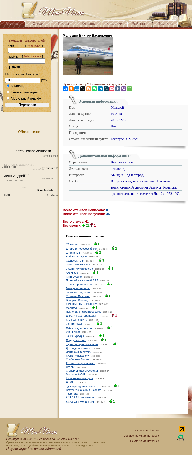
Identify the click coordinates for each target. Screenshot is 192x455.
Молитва (71, 308)
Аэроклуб (72, 272)
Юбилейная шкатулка (79, 378)
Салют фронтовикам (79, 284)
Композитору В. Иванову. (81, 303)
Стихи (38, 24)
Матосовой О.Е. (76, 374)
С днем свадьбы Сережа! (82, 370)
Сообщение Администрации (141, 435)
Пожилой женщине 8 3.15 (82, 280)
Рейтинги (140, 24)
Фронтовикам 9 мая (78, 264)
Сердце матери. (76, 340)
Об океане (72, 244)
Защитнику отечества (79, 268)
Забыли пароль (32, 56)
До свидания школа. (78, 348)
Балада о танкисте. (78, 288)
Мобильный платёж (23, 98)
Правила (165, 24)
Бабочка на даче (76, 256)
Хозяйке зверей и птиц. (80, 363)
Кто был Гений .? (76, 319)
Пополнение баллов (146, 430)
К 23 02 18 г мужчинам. (80, 397)
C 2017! (70, 382)
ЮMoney (15, 86)
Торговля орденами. (78, 292)
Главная (12, 24)
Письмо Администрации (144, 440)
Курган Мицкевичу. (77, 355)
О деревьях (73, 252)
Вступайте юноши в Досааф (83, 389)
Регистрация (34, 45)
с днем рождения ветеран (82, 344)
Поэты (63, 24)
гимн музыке (74, 276)
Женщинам (73, 331)
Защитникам (74, 323)
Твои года (72, 393)
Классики (114, 24)
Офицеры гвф (75, 260)
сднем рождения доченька (82, 386)
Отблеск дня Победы (79, 328)
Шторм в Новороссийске (81, 248)
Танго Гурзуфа (75, 336)
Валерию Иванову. (77, 300)
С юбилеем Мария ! (78, 359)
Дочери (70, 366)
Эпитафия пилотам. (78, 351)
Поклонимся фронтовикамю (83, 311)
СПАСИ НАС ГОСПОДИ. (81, 315)
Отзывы (89, 24)
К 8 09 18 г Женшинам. (80, 401)
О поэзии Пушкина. (78, 296)
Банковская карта (22, 92)
